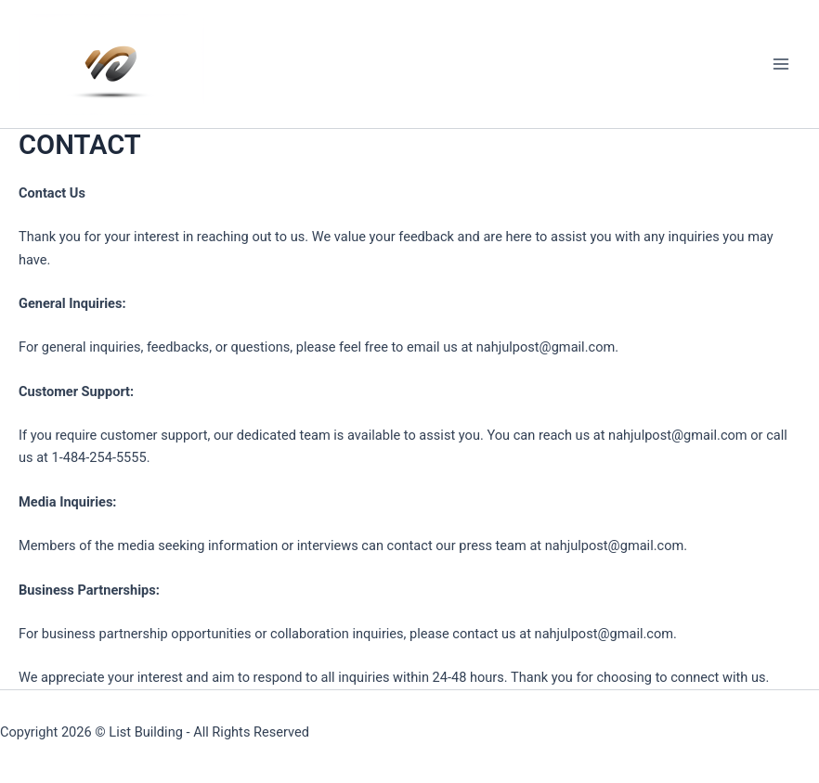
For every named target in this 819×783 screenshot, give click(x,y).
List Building (146, 732)
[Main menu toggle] (780, 64)
